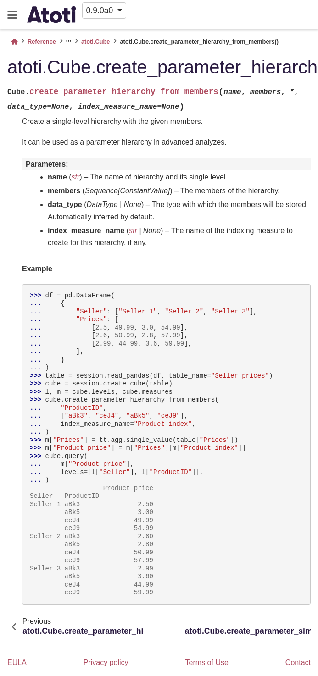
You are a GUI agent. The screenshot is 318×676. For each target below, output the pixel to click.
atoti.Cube (95, 41)
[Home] (14, 41)
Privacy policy (106, 662)
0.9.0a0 (101, 10)
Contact (298, 662)
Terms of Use (207, 662)
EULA (17, 662)
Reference (42, 41)
